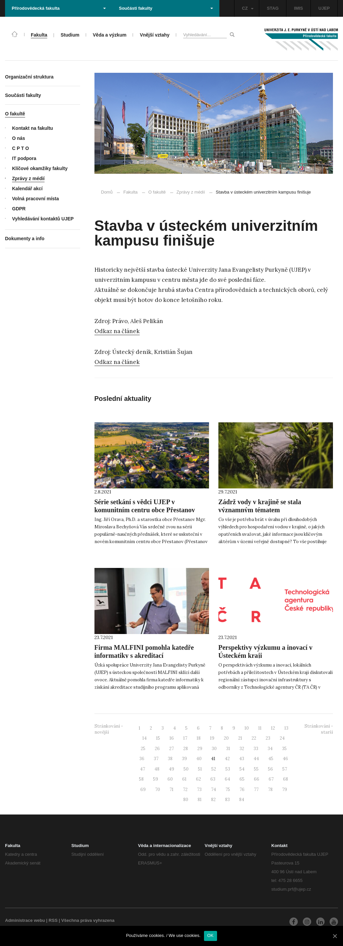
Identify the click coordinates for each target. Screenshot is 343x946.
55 (256, 769)
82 (213, 799)
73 (199, 789)
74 (213, 789)
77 (256, 789)
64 (227, 779)
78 (270, 789)
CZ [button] (247, 8)
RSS (53, 920)
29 (199, 748)
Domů (107, 192)
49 (171, 769)
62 (198, 779)
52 (213, 769)
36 (141, 758)
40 (199, 758)
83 (227, 799)
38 (170, 758)
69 (143, 789)
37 (156, 758)
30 (214, 748)
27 (171, 748)
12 (273, 728)
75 (227, 789)
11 (260, 728)
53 (227, 769)
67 (271, 779)
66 (256, 779)
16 (171, 738)
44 (256, 758)
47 (142, 769)
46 (285, 758)
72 (185, 789)
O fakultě (157, 192)
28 (185, 748)
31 (228, 748)
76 (242, 789)
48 (156, 769)
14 (144, 738)
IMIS (298, 8)
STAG (273, 8)
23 (268, 738)
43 (241, 758)
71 (171, 789)
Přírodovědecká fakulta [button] (59, 8)
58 (141, 779)
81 (200, 799)
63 (212, 779)
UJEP (324, 8)
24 (282, 738)
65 (242, 779)
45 (270, 758)
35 (284, 748)
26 (157, 748)
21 (240, 738)
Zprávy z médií (187, 192)
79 (284, 789)
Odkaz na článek (117, 331)
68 (285, 779)
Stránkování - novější (108, 729)
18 (199, 738)
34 (270, 748)
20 (226, 738)
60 (170, 779)
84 (241, 799)
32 (241, 748)
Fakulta (130, 192)
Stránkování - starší (318, 729)
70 (157, 789)
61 (184, 779)
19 (212, 738)
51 (200, 769)
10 (247, 728)
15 (158, 738)
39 (184, 758)
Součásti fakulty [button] (166, 8)
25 (143, 748)
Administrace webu (25, 920)
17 (185, 738)
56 (270, 769)
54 (242, 769)
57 (284, 769)
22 (254, 738)
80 (185, 799)
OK (210, 935)
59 (155, 779)
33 (256, 748)
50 (186, 769)
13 (286, 728)
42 (227, 758)
